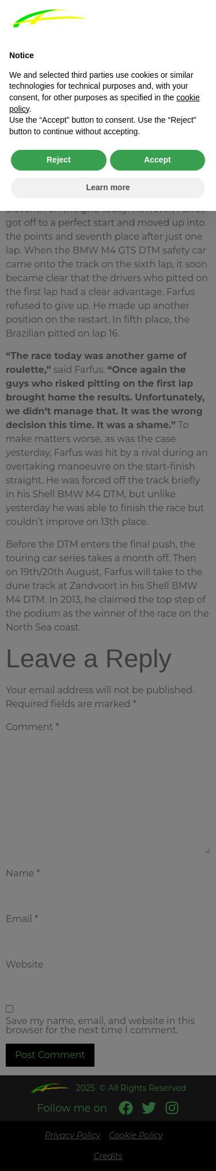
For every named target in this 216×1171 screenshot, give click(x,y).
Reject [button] (59, 159)
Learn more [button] (108, 187)
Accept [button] (157, 159)
